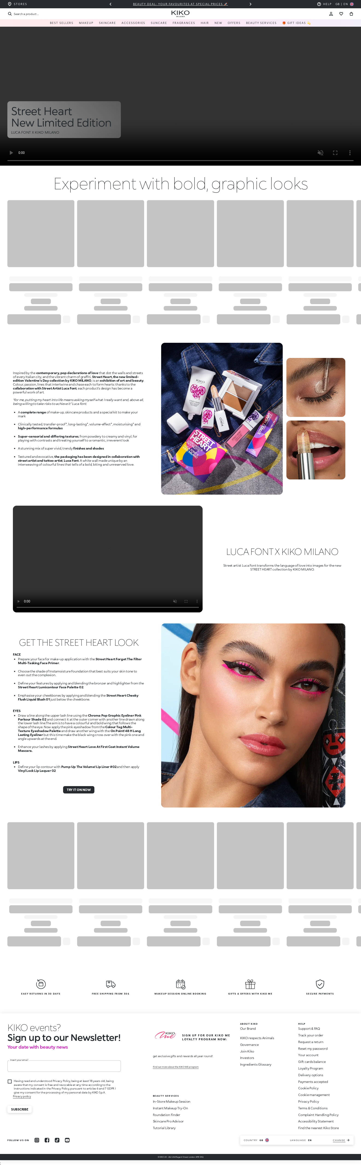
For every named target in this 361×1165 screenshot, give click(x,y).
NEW (218, 23)
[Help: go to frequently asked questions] (324, 4)
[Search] (22, 14)
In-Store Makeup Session (172, 1101)
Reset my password (312, 1048)
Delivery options (310, 1075)
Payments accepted (313, 1082)
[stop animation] (34, 1027)
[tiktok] (57, 1140)
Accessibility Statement (316, 1121)
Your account (308, 1055)
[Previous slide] (110, 4)
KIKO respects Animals (257, 1038)
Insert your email (19, 1059)
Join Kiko (247, 1051)
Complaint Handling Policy (318, 1115)
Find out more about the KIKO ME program (176, 1066)
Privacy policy (22, 1096)
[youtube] (67, 1140)
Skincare (107, 23)
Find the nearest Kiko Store (318, 1128)
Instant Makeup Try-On (170, 1108)
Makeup (86, 23)
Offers (234, 23)
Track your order (310, 1035)
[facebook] (47, 1140)
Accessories (133, 23)
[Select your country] (344, 4)
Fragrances (184, 23)
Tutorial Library (164, 1128)
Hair (205, 23)
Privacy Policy (308, 1101)
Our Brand (248, 1028)
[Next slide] (250, 4)
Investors (247, 1058)
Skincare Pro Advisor (168, 1121)
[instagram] (37, 1140)
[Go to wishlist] (341, 14)
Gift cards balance (312, 1062)
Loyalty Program (310, 1068)
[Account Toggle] (331, 14)
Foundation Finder (166, 1115)
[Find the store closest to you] (17, 4)
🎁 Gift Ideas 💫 (296, 23)
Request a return (310, 1042)
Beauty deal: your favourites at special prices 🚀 (180, 4)
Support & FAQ (309, 1028)
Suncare (159, 23)
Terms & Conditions (312, 1108)
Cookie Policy (308, 1088)
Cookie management (314, 1095)
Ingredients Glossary (255, 1064)
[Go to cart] (351, 14)
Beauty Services (261, 23)
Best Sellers (61, 23)
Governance (249, 1045)
